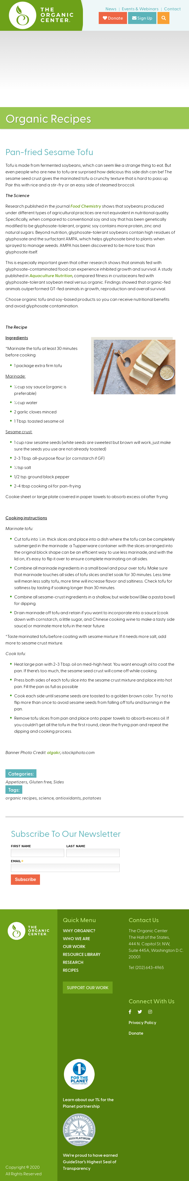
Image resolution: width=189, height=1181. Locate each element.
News (111, 8)
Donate (113, 17)
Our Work (74, 946)
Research (73, 962)
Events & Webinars (140, 8)
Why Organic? (79, 930)
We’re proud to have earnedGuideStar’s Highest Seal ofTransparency (90, 1161)
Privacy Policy (142, 1022)
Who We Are (76, 938)
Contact (172, 8)
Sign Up (142, 17)
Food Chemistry (85, 205)
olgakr (53, 752)
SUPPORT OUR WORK (88, 987)
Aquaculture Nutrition (50, 275)
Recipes (71, 970)
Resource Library (82, 954)
